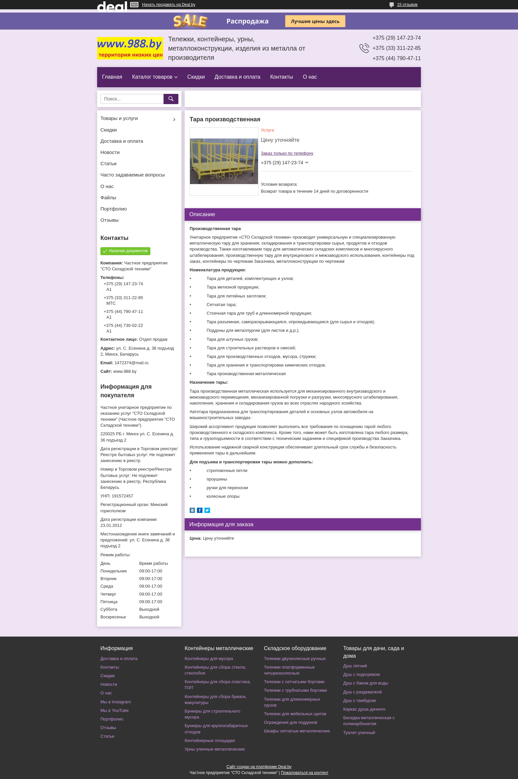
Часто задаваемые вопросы (132, 174)
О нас (310, 77)
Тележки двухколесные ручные (295, 658)
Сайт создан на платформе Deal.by (259, 766)
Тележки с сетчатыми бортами (294, 681)
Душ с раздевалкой (362, 691)
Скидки (196, 77)
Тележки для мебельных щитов (295, 713)
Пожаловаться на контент (304, 772)
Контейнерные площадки (210, 740)
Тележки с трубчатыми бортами (295, 690)
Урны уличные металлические (215, 749)
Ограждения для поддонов (290, 722)
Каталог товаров (152, 77)
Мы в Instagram (115, 701)
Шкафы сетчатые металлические (297, 730)
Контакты (281, 77)
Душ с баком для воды (365, 683)
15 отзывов (407, 4)
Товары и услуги (119, 118)
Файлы (108, 197)
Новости (110, 152)
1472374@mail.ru (132, 362)
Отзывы (109, 220)
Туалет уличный (359, 732)
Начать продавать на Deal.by (168, 4)
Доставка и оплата (237, 77)
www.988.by (124, 371)
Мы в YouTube (114, 710)
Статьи (108, 163)
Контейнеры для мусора (209, 658)
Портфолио (113, 209)
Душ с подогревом (361, 674)
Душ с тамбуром (359, 700)
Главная (112, 77)
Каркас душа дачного (364, 709)
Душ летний (355, 665)
